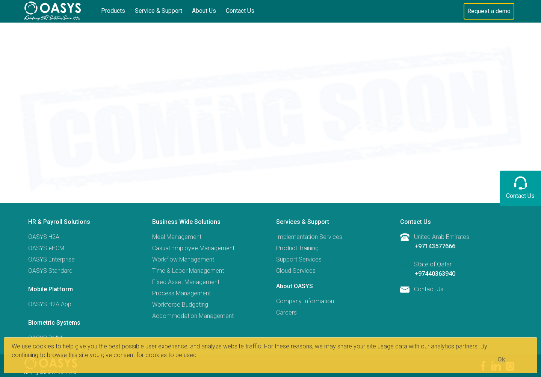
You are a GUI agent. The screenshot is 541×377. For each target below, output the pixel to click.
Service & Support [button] (158, 10)
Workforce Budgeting (180, 304)
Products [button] (113, 10)
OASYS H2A (43, 236)
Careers (286, 312)
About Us (204, 10)
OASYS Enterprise (51, 259)
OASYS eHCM (46, 248)
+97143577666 (434, 246)
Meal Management (176, 236)
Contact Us (240, 10)
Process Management (181, 293)
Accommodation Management (193, 315)
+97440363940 (434, 273)
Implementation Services (309, 236)
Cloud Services (296, 270)
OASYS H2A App (49, 304)
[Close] (501, 359)
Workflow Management (183, 259)
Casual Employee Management (193, 248)
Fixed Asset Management (185, 282)
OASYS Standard (50, 270)
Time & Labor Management (188, 270)
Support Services (299, 259)
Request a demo (489, 11)
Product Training (297, 248)
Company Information (305, 301)
